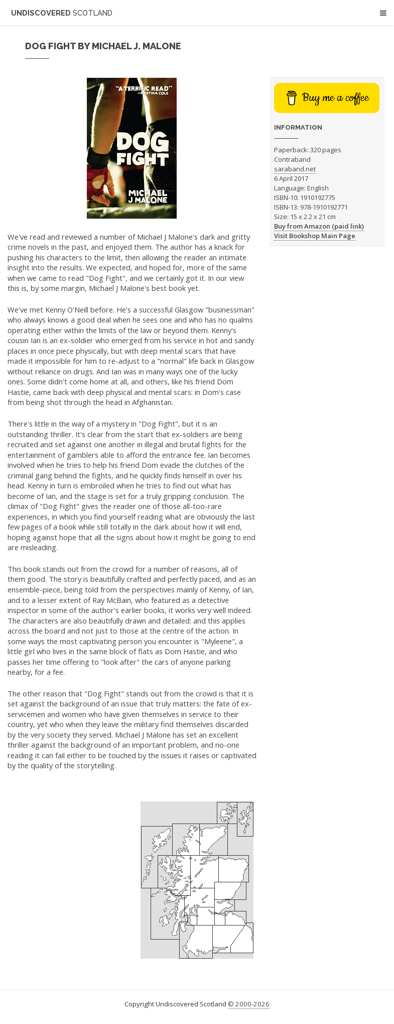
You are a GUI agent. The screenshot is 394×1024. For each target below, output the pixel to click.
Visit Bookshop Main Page (314, 235)
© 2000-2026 (249, 1003)
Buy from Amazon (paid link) (319, 226)
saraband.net (295, 168)
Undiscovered (61, 13)
